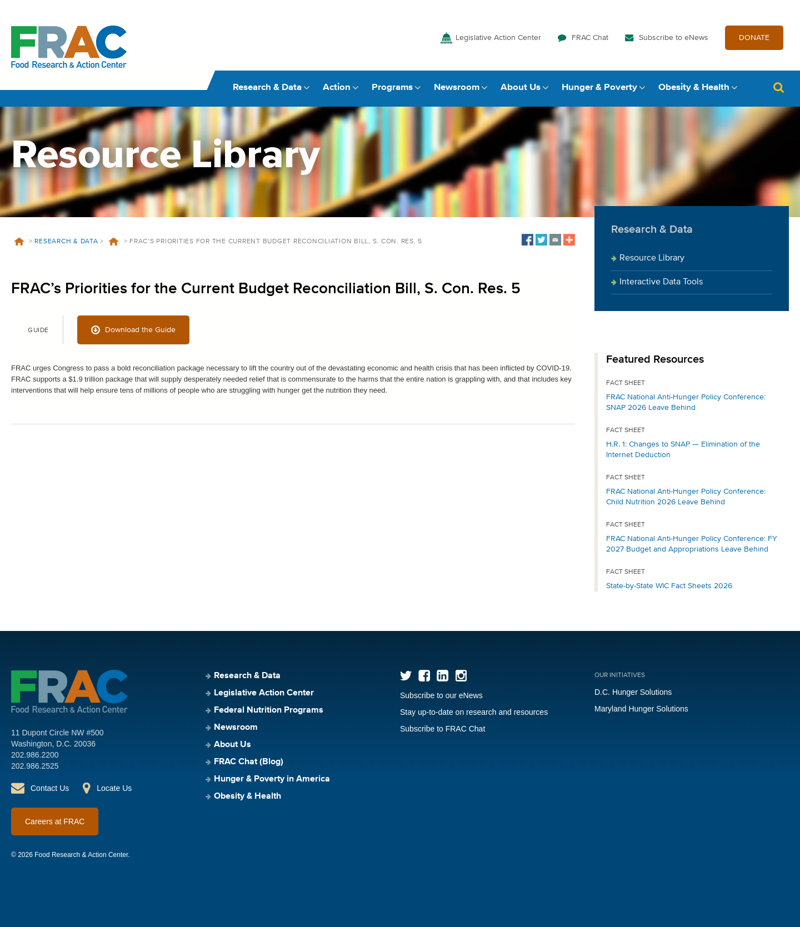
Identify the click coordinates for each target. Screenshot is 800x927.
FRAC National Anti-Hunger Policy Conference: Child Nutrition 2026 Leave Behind (686, 497)
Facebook (424, 676)
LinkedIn (442, 676)
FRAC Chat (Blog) (248, 762)
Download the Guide (140, 330)
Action (337, 87)
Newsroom (456, 87)
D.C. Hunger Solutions (633, 692)
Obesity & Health (693, 87)
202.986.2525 (35, 765)
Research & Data (267, 87)
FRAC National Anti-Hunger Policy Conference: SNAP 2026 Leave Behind (686, 402)
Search (778, 87)
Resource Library (651, 258)
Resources (114, 241)
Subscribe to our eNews (441, 695)
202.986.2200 (35, 754)
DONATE (754, 38)
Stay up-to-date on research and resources (474, 712)
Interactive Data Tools (661, 282)
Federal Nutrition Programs (268, 710)
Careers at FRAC (54, 821)
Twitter (406, 676)
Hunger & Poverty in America (272, 779)
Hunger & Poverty (599, 87)
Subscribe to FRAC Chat (442, 728)
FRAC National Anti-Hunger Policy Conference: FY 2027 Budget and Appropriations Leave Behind (691, 544)
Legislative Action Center (498, 38)
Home (19, 241)
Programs (392, 87)
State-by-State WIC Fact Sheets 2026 (669, 586)
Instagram (461, 676)
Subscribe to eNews (673, 38)
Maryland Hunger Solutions (641, 708)
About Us (521, 87)
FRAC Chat (590, 38)
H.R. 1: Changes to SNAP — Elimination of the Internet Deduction (683, 449)
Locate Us (114, 788)
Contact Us (50, 788)
